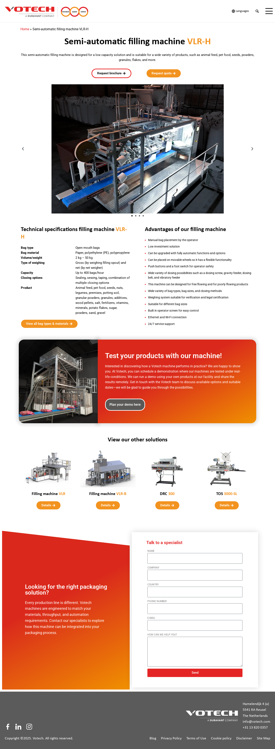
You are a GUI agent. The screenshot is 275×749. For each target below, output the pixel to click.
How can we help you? (162, 632)
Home (24, 27)
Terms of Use (196, 736)
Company (153, 565)
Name (150, 548)
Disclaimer (244, 736)
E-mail (151, 615)
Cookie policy (221, 736)
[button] (23, 147)
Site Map (263, 736)
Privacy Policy (171, 736)
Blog (152, 736)
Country (153, 582)
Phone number (157, 599)
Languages (242, 11)
